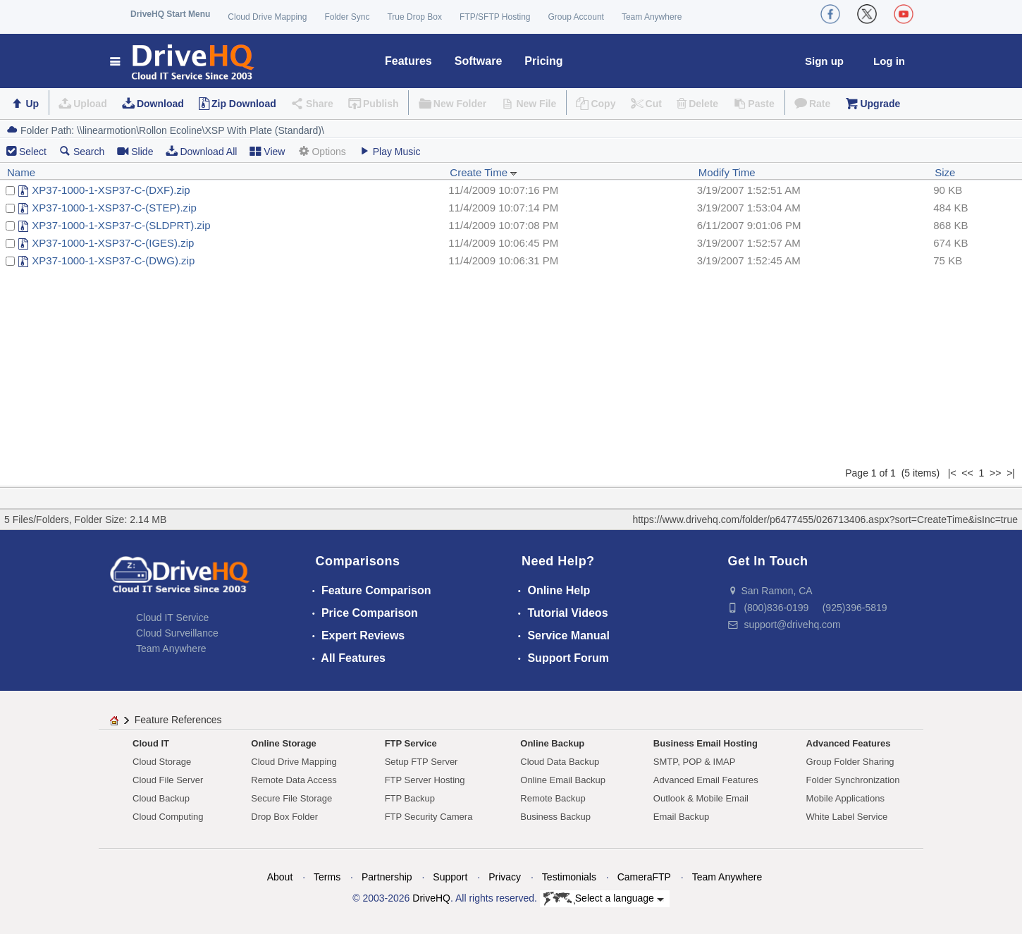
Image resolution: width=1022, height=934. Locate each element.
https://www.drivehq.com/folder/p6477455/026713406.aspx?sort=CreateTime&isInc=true (825, 519)
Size (945, 172)
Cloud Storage (162, 761)
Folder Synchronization (853, 780)
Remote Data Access (293, 780)
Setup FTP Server (421, 761)
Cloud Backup (161, 798)
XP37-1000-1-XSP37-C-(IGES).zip (113, 243)
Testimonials (569, 877)
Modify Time (727, 172)
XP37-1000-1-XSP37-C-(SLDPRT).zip (121, 225)
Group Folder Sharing (850, 761)
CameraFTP (644, 877)
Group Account (576, 17)
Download (160, 103)
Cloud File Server (168, 780)
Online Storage (283, 743)
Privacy (504, 877)
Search (81, 151)
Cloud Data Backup (559, 761)
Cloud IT (151, 743)
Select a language (603, 899)
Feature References (178, 719)
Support (450, 877)
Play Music (390, 151)
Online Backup (552, 743)
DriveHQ (431, 898)
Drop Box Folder (284, 816)
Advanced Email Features (705, 780)
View (267, 151)
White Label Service (847, 816)
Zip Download (243, 103)
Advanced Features (848, 743)
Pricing (543, 61)
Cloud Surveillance (177, 633)
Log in (889, 61)
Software (479, 61)
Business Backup (555, 816)
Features (408, 61)
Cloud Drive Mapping (267, 17)
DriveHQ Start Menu (170, 14)
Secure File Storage (291, 798)
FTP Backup (410, 798)
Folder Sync (346, 17)
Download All (201, 151)
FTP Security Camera (429, 816)
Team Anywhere (652, 17)
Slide (135, 151)
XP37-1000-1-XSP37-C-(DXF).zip (111, 190)
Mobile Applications (845, 798)
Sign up (824, 61)
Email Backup (681, 816)
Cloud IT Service (172, 617)
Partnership (387, 877)
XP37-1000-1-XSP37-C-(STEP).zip (114, 208)
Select (33, 151)
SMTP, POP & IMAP (694, 761)
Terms (327, 877)
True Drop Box (414, 17)
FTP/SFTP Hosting (495, 17)
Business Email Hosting (705, 743)
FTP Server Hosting (425, 780)
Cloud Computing (168, 816)
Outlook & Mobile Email (701, 798)
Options (321, 151)
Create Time (483, 172)
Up (32, 103)
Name (21, 172)
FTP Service (411, 743)
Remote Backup (553, 798)
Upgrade (880, 103)
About (280, 877)
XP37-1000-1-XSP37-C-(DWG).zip (113, 260)
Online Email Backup (562, 780)
